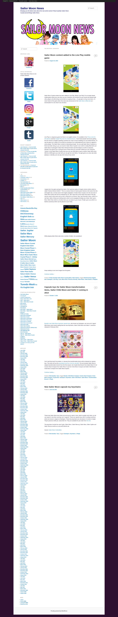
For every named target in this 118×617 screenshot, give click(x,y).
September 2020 (24, 428)
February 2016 (23, 511)
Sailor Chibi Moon (76, 377)
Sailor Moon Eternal (26, 259)
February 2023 (23, 388)
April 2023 (22, 385)
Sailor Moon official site (85, 101)
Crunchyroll (23, 295)
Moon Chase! (23, 304)
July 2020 (22, 431)
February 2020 (23, 439)
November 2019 (24, 443)
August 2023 (23, 379)
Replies (95, 279)
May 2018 (22, 471)
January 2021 (23, 422)
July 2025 (22, 359)
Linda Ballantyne (30, 221)
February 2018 (23, 475)
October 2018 (23, 463)
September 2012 (24, 573)
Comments (24, 602)
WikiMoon (22, 338)
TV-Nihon (22, 336)
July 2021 (22, 413)
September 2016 (24, 501)
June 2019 (22, 451)
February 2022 (23, 403)
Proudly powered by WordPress (59, 611)
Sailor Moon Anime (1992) (26, 192)
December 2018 (24, 460)
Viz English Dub (27, 287)
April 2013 (22, 563)
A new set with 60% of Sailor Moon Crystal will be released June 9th (28, 148)
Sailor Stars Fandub (25, 326)
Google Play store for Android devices (65, 138)
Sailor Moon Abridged (25, 315)
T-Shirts (32, 279)
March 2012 (23, 581)
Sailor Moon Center (25, 316)
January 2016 (23, 513)
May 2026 (22, 351)
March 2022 (23, 401)
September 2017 (24, 483)
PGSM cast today (24, 313)
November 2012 (24, 570)
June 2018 (22, 469)
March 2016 (23, 510)
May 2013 (22, 561)
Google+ (29, 127)
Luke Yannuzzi (23, 147)
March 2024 (23, 371)
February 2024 (23, 373)
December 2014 (24, 533)
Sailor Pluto (24, 271)
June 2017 (22, 487)
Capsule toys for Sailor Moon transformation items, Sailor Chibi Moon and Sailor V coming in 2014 (66, 290)
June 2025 (22, 361)
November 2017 (24, 480)
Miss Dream (23, 303)
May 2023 (22, 383)
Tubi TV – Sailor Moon (25, 333)
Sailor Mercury (27, 237)
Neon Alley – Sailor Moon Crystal (28, 310)
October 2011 (23, 584)
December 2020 (24, 424)
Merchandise (52, 376)
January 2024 (23, 374)
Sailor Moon (81, 279)
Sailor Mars (26, 233)
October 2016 (23, 499)
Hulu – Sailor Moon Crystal (26, 301)
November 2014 (24, 534)
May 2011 (22, 587)
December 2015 (24, 514)
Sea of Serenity (24, 332)
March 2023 (23, 386)
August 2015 (23, 520)
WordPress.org (24, 604)
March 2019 (23, 456)
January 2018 (23, 477)
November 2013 (24, 552)
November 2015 (24, 516)
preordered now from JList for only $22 (69, 363)
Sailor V (22, 276)
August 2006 (23, 593)
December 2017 (24, 478)
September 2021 (24, 410)
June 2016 (22, 505)
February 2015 (23, 530)
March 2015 (23, 528)
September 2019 (24, 446)
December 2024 (24, 364)
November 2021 (24, 407)
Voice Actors (23, 201)
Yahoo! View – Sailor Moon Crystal (28, 341)
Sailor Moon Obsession (26, 319)
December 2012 (24, 569)
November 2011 (24, 582)
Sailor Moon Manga (25, 194)
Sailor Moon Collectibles (55, 430)
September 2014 (24, 537)
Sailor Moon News (33, 1)
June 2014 (22, 542)
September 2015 (24, 519)
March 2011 (23, 588)
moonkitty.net (23, 306)
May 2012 (22, 579)
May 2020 (22, 434)
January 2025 (23, 362)
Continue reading (49, 274)
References (23, 191)
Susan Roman (24, 279)
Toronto (27, 281)
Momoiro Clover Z (29, 224)
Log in (21, 599)
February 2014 (23, 548)
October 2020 (23, 427)
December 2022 (24, 391)
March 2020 (23, 437)
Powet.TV (5, 1)
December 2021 (24, 406)
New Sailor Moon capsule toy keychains (62, 387)
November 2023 (24, 377)
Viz (36, 284)
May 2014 (22, 543)
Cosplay (22, 180)
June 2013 (22, 560)
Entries (23, 601)
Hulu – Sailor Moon (25, 300)
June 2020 (22, 433)
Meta (21, 186)
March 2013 (23, 564)
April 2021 (22, 418)
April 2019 (22, 454)
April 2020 (22, 436)
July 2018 (22, 468)
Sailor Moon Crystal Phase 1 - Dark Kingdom (28, 248)
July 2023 (22, 380)
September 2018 (24, 465)
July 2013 (22, 558)
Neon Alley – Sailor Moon (26, 309)
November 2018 (24, 462)
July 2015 (22, 522)
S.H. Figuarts (34, 228)
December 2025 (24, 354)
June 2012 (22, 578)
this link (88, 420)
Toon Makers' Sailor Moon (26, 197)
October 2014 (23, 536)
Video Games (75, 277)
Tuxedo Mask (27, 284)
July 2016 (22, 504)
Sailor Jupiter (27, 230)
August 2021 (23, 412)
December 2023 (24, 376)
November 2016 (24, 498)
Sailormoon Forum (24, 329)
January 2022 (23, 404)
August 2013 (23, 557)
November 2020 (24, 425)
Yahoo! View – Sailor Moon (26, 339)
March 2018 (23, 474)
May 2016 (22, 507)
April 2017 (22, 490)
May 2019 (22, 453)
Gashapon (50, 279)
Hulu (22, 219)
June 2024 (22, 368)
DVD (33, 216)
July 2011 (22, 585)
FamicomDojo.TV (13, 1)
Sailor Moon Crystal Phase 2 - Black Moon (28, 252)
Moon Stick (65, 279)
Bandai (65, 376)
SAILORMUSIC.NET (25, 330)
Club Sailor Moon (24, 294)
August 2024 (23, 367)
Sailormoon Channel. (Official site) (28, 327)
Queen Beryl (28, 228)
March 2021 (23, 419)
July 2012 (22, 576)
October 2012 (23, 572)
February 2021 (23, 421)
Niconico (22, 312)
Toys (58, 376)
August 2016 (23, 502)
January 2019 (23, 459)
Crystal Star (56, 377)
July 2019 (22, 449)
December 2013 (24, 551)
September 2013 (24, 555)
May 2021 (22, 416)
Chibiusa (24, 211)
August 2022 (23, 394)
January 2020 (23, 440)
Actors (22, 175)
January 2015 (23, 531)
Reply (51, 379)
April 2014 (22, 545)
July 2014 (22, 540)
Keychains (68, 377)
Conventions (23, 178)
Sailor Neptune (30, 269)
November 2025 (24, 356)
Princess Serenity (72, 279)
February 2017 (23, 493)
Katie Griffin (28, 219)
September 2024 (24, 365)
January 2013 (23, 567)
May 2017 (22, 489)
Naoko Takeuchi (28, 226)
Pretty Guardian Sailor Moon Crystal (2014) (60, 277)
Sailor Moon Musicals (25, 195)
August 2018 (23, 466)
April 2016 (22, 508)
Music (22, 226)
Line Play (55, 279)
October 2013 (23, 554)
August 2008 (23, 591)
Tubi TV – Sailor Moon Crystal (27, 335)
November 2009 (24, 590)
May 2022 (22, 398)
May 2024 (22, 370)
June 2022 (22, 397)
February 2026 (23, 353)
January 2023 (23, 389)
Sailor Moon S (26, 263)
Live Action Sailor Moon (26, 183)
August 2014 (23, 539)
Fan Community (24, 182)
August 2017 (23, 484)
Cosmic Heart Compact (86, 376)
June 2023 (22, 382)
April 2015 (22, 526)
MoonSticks (23, 307)
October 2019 (23, 445)
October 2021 (23, 409)
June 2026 (22, 350)
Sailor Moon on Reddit (25, 321)
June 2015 (22, 523)
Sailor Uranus (31, 274)
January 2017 (23, 495)
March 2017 (23, 492)
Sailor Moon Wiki (24, 324)
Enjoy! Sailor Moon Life (26, 298)
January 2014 (23, 549)
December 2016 (24, 496)
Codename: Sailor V (25, 177)
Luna (59, 279)
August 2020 (23, 430)
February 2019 (23, 457)
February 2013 (23, 566)
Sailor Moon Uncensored (26, 322)
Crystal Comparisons (25, 297)
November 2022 (24, 392)
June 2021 (22, 415)
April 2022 (22, 400)
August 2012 (23, 575)
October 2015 (23, 517)
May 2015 (22, 525)
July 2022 (22, 395)
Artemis (23, 208)
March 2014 (23, 546)
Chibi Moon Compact (73, 376)
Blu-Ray (34, 208)
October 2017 (23, 481)
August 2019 (23, 448)
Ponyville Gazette (23, 1)
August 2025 (23, 358)
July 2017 (22, 486)
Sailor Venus (30, 276)
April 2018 (22, 472)
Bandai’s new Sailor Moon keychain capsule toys (57, 323)
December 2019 (24, 442)
